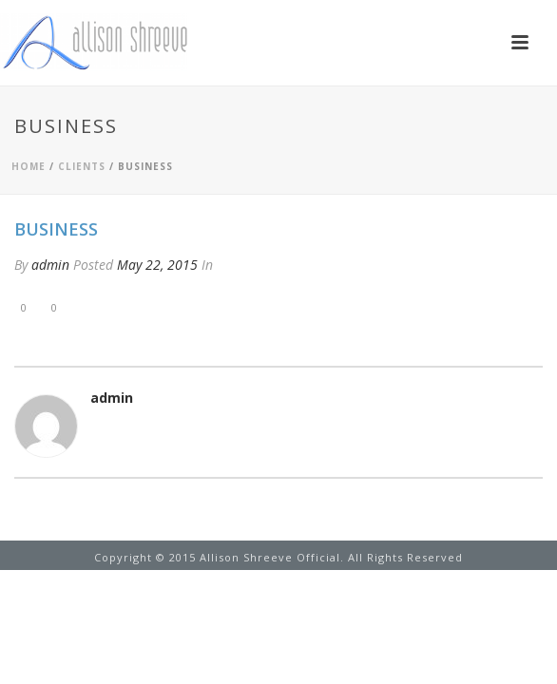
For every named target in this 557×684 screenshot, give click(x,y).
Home (28, 166)
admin (50, 265)
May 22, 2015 (157, 265)
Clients (82, 166)
